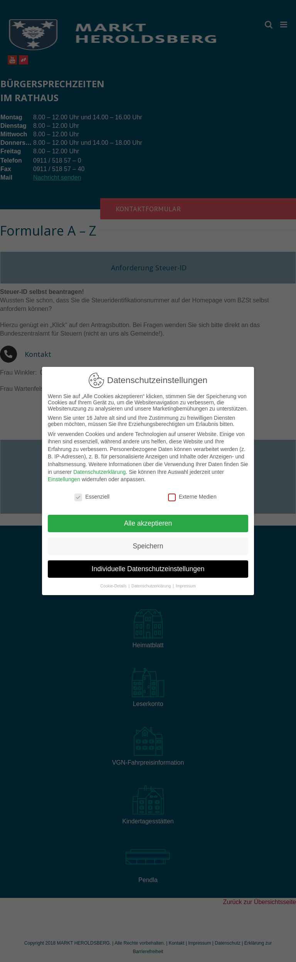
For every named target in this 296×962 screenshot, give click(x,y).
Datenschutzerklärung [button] (151, 583)
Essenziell (91, 494)
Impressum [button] (186, 583)
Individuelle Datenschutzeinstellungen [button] (148, 566)
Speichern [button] (148, 544)
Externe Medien (192, 494)
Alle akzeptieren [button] (148, 521)
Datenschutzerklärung (99, 470)
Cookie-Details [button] (114, 583)
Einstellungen (64, 477)
